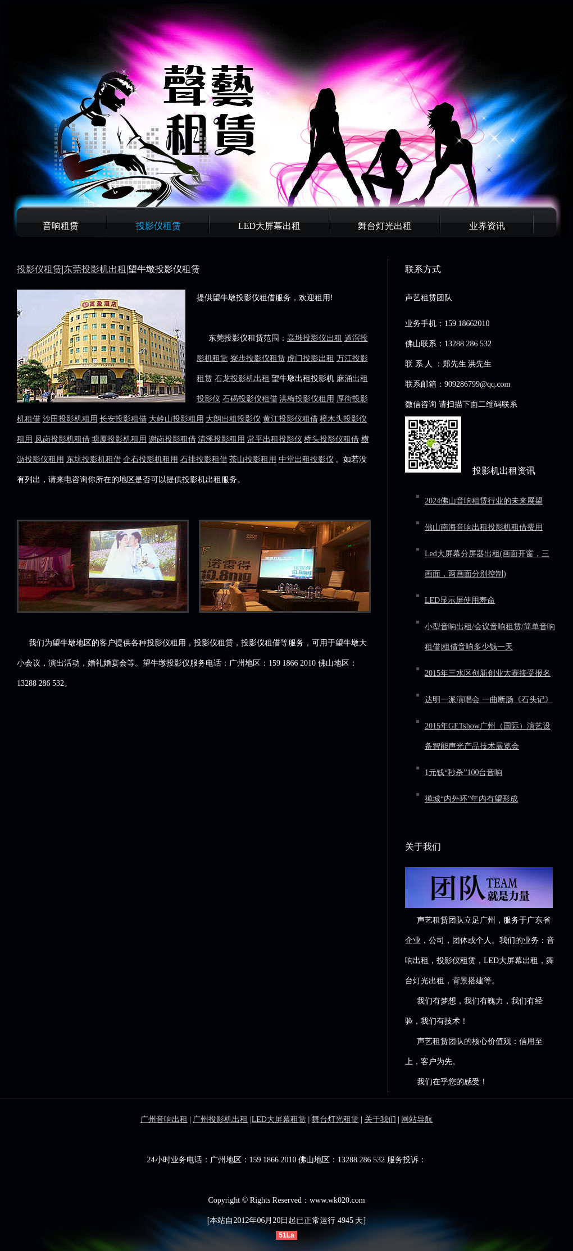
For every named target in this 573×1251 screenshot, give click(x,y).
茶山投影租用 (252, 459)
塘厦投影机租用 (119, 439)
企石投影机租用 (150, 459)
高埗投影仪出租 (314, 338)
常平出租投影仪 (274, 439)
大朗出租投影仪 (233, 419)
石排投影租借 (204, 459)
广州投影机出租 (220, 1119)
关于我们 (380, 1119)
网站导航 (417, 1119)
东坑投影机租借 (93, 459)
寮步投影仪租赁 (257, 358)
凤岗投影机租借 (62, 439)
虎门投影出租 (310, 358)
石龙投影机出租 (242, 378)
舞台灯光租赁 (335, 1119)
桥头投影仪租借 (331, 439)
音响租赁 (61, 226)
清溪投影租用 (221, 439)
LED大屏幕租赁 (279, 1119)
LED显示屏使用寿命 (460, 600)
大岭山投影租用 (176, 419)
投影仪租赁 (158, 226)
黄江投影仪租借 (290, 419)
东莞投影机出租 (94, 269)
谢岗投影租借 (172, 439)
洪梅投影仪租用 (306, 399)
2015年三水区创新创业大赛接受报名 (488, 673)
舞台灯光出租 (385, 226)
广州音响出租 (164, 1119)
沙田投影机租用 (70, 419)
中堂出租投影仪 (306, 459)
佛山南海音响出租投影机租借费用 (484, 527)
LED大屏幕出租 (269, 226)
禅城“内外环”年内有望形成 (471, 799)
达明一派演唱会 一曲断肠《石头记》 (489, 699)
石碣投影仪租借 (250, 399)
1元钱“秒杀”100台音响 (463, 772)
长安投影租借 (123, 419)
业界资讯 (487, 226)
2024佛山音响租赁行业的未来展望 (484, 501)
